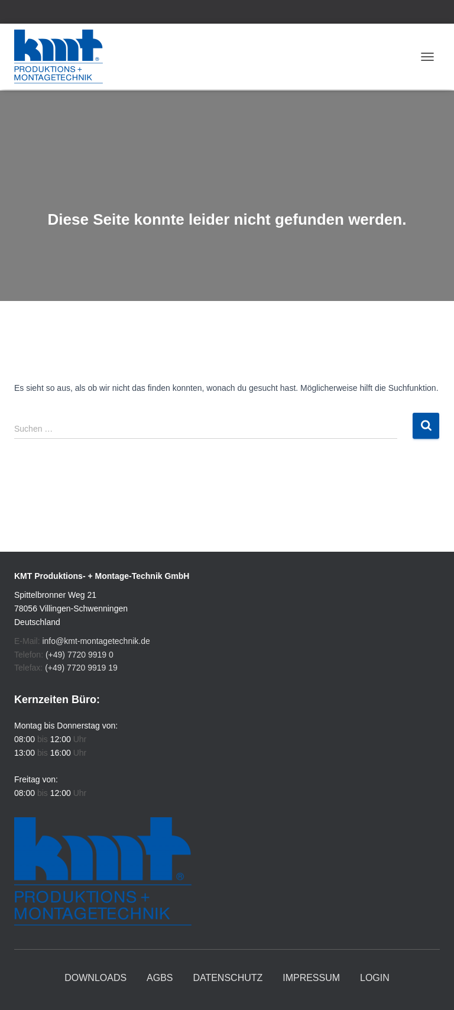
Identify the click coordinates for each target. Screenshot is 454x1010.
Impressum (311, 978)
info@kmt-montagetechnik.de (96, 641)
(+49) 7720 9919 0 (80, 654)
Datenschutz (227, 978)
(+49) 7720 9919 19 (81, 667)
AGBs (160, 978)
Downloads (95, 978)
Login (375, 978)
